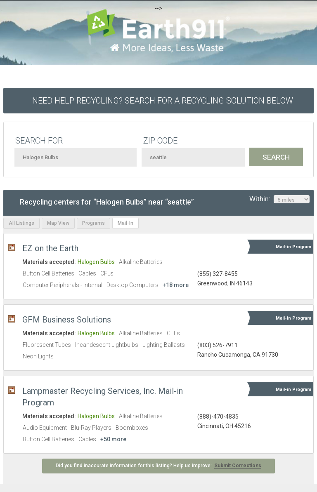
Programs (93, 223)
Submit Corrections (237, 465)
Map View (58, 223)
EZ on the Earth (50, 248)
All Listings (21, 223)
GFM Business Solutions (66, 320)
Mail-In (125, 223)
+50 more (113, 439)
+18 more (176, 285)
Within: (279, 199)
